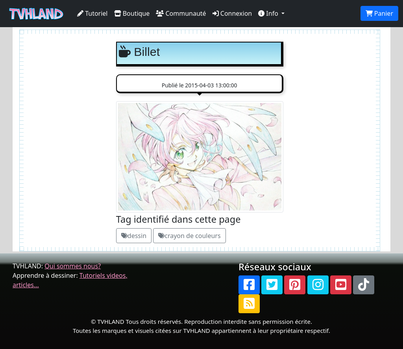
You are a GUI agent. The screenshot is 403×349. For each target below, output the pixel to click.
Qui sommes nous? (72, 266)
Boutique (132, 13)
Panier (379, 13)
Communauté (181, 13)
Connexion (232, 13)
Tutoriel (92, 13)
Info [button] (269, 13)
